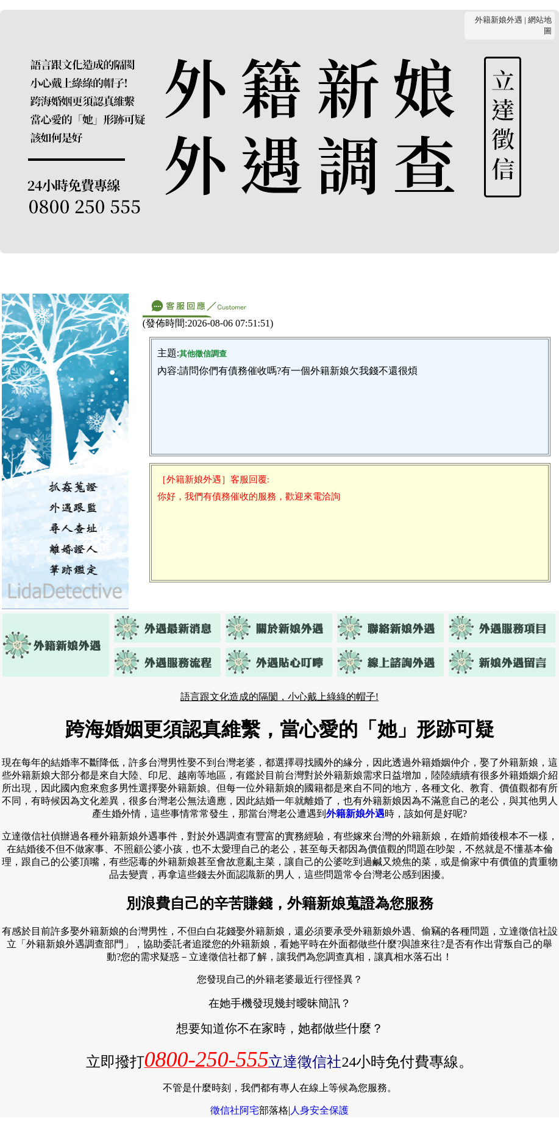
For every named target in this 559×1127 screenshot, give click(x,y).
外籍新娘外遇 (498, 19)
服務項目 (271, 272)
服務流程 (330, 272)
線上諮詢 (447, 272)
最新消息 (54, 272)
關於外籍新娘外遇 (133, 272)
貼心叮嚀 (388, 272)
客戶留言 (505, 272)
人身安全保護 (319, 1110)
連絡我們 (212, 272)
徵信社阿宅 (234, 1110)
